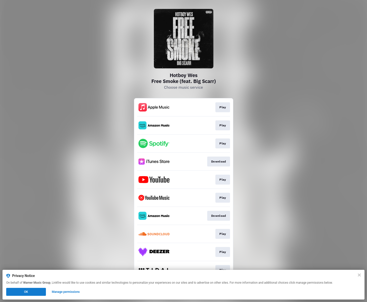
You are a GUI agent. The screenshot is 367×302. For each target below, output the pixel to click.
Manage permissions (66, 292)
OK (26, 292)
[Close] (359, 275)
